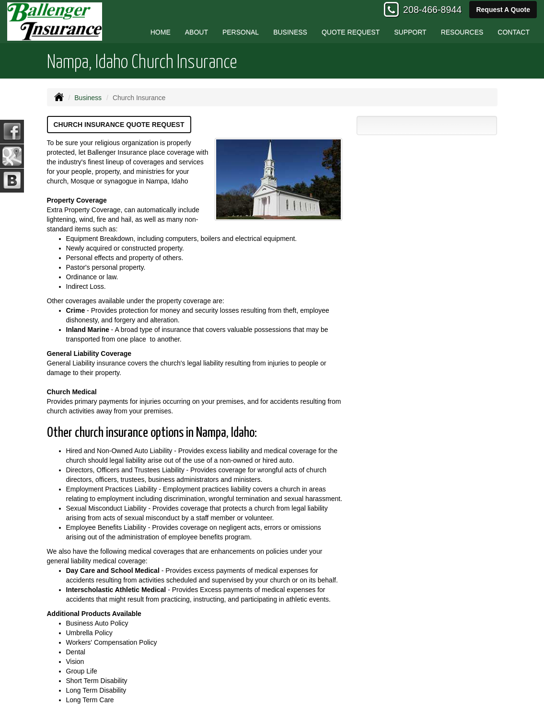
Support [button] (410, 32)
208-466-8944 (432, 9)
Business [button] (290, 32)
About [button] (196, 32)
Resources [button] (462, 32)
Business (88, 98)
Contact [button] (514, 32)
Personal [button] (240, 32)
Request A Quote (503, 9)
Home (160, 32)
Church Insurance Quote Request (119, 124)
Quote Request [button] (351, 32)
